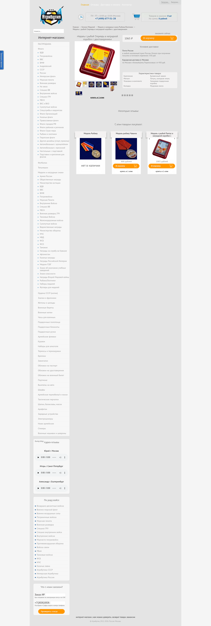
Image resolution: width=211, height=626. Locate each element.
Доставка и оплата (110, 4)
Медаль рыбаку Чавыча (126, 133)
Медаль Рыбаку (90, 133)
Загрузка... (165, 2)
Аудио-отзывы (51, 442)
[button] (66, 31)
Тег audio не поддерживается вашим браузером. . (51, 457)
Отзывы (95, 4)
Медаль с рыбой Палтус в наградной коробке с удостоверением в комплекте (162, 136)
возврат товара (119, 617)
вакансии (131, 617)
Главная (85, 4)
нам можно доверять (102, 617)
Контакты (127, 4)
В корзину (120, 166)
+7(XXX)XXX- (50, 602)
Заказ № (50, 594)
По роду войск (51, 499)
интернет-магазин (84, 617)
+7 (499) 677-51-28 (105, 18)
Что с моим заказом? (51, 586)
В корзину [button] (148, 38)
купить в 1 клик (97, 98)
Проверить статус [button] (49, 611)
